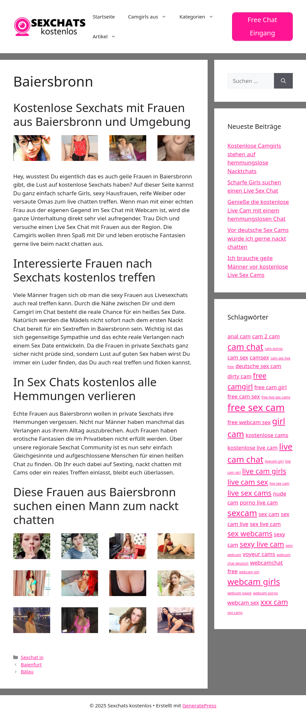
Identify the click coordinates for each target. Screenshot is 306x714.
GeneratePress (199, 705)
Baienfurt (31, 664)
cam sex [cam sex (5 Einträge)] (237, 357)
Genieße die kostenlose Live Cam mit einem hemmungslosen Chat (258, 210)
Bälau (27, 671)
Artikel (107, 36)
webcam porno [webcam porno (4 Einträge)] (265, 593)
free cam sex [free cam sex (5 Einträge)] (243, 396)
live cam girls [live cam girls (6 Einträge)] (264, 470)
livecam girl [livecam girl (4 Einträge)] (274, 461)
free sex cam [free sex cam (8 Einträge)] (256, 407)
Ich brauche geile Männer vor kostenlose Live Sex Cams (257, 266)
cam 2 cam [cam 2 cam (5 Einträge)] (266, 336)
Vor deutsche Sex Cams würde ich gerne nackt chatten (258, 238)
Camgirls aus (150, 16)
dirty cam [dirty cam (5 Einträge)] (239, 376)
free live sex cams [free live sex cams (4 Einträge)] (275, 397)
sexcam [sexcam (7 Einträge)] (242, 513)
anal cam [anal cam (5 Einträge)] (239, 336)
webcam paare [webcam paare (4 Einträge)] (239, 593)
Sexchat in (32, 657)
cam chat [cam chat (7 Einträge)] (245, 346)
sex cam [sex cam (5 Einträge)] (268, 514)
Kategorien (200, 16)
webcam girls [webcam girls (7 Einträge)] (253, 581)
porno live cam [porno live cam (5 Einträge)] (259, 502)
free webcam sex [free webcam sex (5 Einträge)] (249, 422)
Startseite (104, 16)
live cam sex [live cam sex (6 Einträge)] (247, 481)
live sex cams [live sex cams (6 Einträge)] (249, 492)
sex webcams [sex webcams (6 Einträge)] (249, 533)
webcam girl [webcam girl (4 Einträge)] (249, 571)
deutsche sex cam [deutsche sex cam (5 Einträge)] (258, 365)
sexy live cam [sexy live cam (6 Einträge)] (262, 544)
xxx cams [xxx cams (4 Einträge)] (235, 612)
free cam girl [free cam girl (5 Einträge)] (270, 387)
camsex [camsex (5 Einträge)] (259, 357)
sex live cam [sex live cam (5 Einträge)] (265, 523)
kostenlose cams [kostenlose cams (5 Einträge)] (267, 434)
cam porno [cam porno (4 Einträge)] (274, 348)
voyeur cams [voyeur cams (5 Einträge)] (259, 554)
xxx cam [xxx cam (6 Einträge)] (274, 601)
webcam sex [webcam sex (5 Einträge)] (243, 602)
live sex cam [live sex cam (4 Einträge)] (279, 483)
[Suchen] (283, 81)
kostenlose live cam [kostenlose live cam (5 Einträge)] (252, 447)
